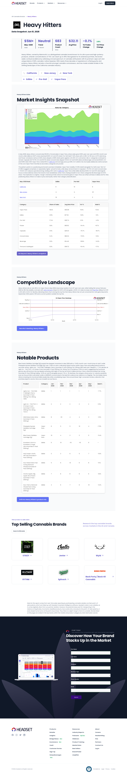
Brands (32, 3)
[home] (19, 3)
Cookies (113, 769)
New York (23, 197)
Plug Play (95, 290)
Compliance (96, 769)
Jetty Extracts (48, 290)
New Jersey (23, 192)
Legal (102, 769)
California (52, 162)
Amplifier (75, 755)
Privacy (108, 769)
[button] (41, 3)
